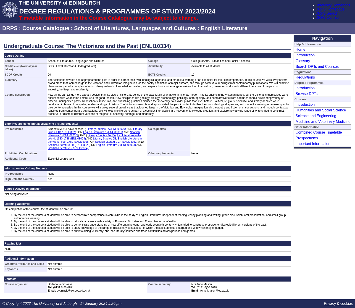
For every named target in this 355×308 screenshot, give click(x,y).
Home (300, 49)
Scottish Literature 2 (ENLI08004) (68, 148)
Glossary (303, 61)
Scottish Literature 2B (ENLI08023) (69, 145)
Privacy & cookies (338, 303)
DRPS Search (327, 13)
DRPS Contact (327, 17)
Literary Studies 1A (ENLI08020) (106, 129)
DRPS (10, 28)
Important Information (313, 144)
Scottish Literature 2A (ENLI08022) (116, 141)
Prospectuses (307, 138)
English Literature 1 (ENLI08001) (103, 132)
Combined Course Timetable (319, 132)
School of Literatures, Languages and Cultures (135, 28)
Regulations (305, 77)
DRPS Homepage (330, 9)
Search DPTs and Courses (317, 66)
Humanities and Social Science (321, 110)
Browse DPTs (307, 94)
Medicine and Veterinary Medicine (323, 122)
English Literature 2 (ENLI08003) (116, 145)
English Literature (224, 28)
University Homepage (333, 5)
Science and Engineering (316, 116)
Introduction (305, 55)
